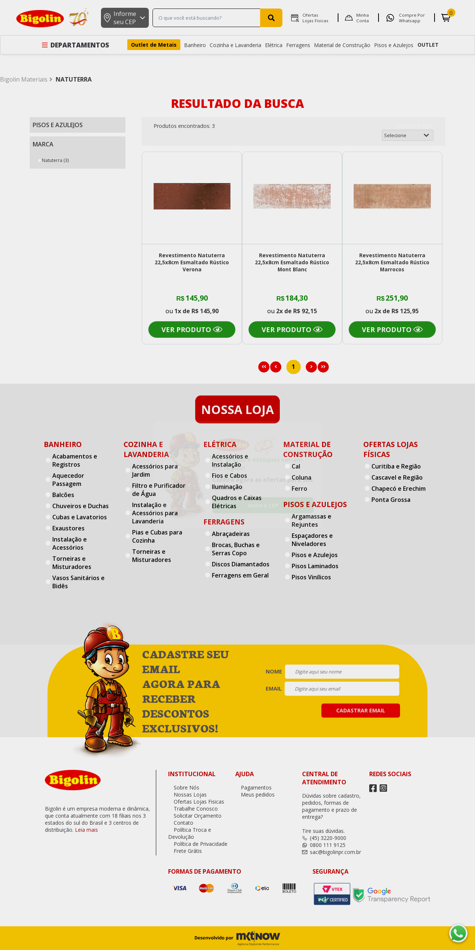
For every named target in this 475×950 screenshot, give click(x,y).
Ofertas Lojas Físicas (390, 449)
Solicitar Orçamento (195, 815)
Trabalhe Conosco (193, 808)
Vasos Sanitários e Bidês (78, 582)
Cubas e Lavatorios (79, 517)
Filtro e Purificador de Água (159, 489)
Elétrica (273, 45)
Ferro (299, 488)
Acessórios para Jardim (155, 470)
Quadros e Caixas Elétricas (237, 502)
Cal (296, 466)
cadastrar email (360, 710)
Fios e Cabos (229, 475)
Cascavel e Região (397, 477)
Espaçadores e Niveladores (312, 540)
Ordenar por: (414, 125)
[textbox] (199, 18)
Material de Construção (342, 45)
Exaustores (68, 528)
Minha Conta (354, 17)
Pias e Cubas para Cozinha (157, 536)
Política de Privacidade (197, 843)
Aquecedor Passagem (68, 479)
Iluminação (227, 487)
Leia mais (86, 829)
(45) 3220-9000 (324, 837)
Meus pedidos (255, 794)
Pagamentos (253, 787)
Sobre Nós (183, 787)
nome (274, 671)
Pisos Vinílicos (311, 577)
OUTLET (428, 44)
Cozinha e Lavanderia (235, 45)
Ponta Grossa (390, 500)
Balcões (63, 495)
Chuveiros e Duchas (80, 506)
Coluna (301, 477)
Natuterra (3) (55, 160)
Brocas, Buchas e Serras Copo (236, 549)
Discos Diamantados (240, 564)
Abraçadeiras (231, 534)
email (274, 688)
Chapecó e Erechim (398, 488)
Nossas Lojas (187, 794)
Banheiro (195, 45)
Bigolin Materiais (24, 79)
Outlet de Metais (154, 44)
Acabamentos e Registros (74, 460)
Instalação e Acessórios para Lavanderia (155, 513)
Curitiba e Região (396, 466)
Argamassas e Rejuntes (311, 520)
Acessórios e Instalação (230, 460)
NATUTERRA (74, 79)
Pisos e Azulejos (393, 45)
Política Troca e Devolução (189, 833)
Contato (180, 822)
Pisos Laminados (315, 566)
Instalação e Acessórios (69, 543)
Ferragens (298, 45)
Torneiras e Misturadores (71, 563)
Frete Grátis (185, 850)
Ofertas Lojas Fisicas (307, 17)
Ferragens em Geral (240, 575)
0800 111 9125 (323, 844)
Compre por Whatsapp (403, 17)
